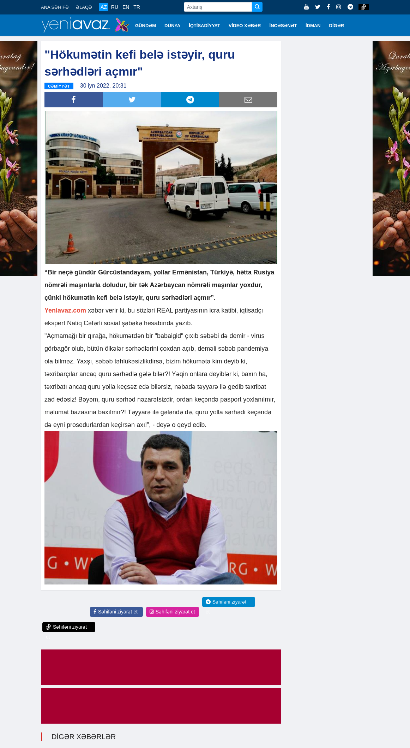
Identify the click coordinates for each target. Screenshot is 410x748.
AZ (104, 7)
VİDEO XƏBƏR (245, 25)
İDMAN (313, 25)
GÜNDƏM (145, 25)
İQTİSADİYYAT (204, 25)
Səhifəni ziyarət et (116, 612)
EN (125, 7)
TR (136, 7)
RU (114, 7)
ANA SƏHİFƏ (55, 7)
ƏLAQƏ (84, 7)
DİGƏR (336, 25)
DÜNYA (172, 25)
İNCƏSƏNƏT (283, 25)
